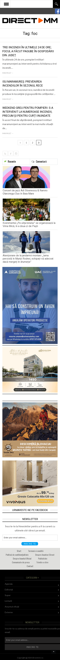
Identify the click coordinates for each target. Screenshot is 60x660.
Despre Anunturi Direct (44, 554)
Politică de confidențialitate (17, 554)
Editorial (9, 589)
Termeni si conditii (35, 550)
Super (8, 595)
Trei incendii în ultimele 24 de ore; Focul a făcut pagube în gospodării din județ (28, 51)
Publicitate (42, 558)
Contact (30, 566)
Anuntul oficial (12, 606)
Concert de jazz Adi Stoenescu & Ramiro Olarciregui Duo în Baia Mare (25, 192)
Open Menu (6, 4)
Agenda (9, 583)
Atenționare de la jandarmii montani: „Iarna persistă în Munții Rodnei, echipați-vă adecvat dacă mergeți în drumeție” (28, 258)
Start (19, 550)
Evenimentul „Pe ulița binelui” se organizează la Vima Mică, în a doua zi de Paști (29, 224)
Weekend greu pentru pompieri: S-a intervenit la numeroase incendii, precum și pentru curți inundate (27, 111)
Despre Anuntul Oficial (22, 558)
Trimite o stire (42, 562)
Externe (9, 612)
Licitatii (8, 601)
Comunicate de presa (21, 562)
